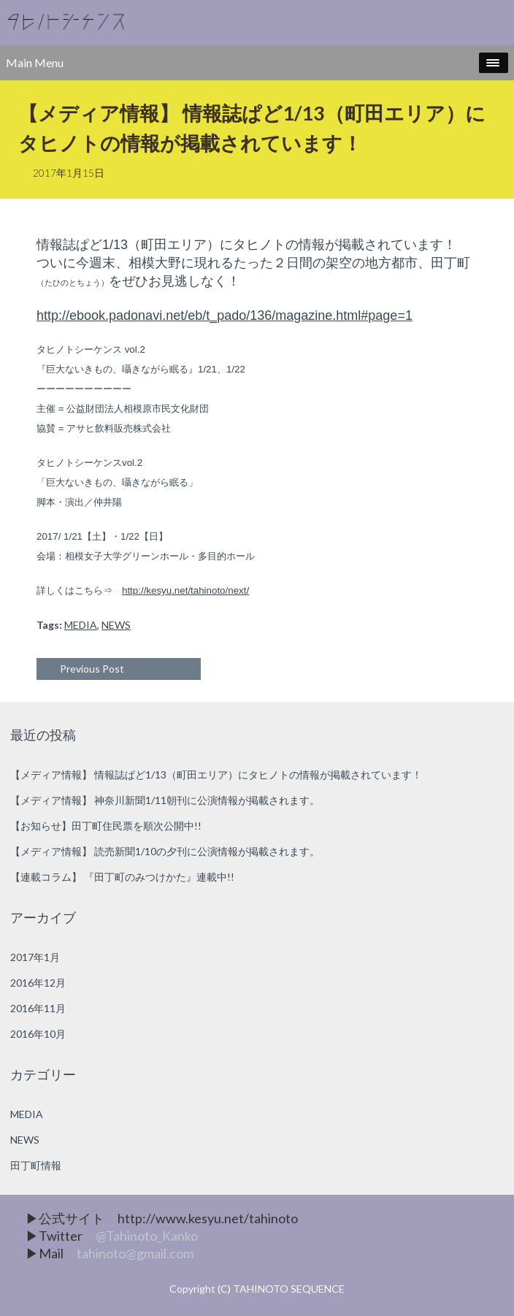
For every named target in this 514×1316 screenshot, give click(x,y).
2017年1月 (35, 957)
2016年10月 (38, 1034)
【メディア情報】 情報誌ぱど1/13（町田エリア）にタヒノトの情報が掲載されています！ (216, 774)
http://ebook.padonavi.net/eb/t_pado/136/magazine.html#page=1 (225, 315)
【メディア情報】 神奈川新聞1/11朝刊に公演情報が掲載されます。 (165, 800)
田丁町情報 (35, 1165)
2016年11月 (38, 1008)
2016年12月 (38, 982)
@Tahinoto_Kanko (147, 1236)
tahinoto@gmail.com (135, 1253)
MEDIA (80, 625)
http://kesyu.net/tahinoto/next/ (185, 590)
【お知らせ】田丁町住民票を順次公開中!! (106, 825)
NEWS (116, 625)
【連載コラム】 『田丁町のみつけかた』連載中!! (122, 877)
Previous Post (92, 668)
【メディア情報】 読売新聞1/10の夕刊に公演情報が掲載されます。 (165, 851)
